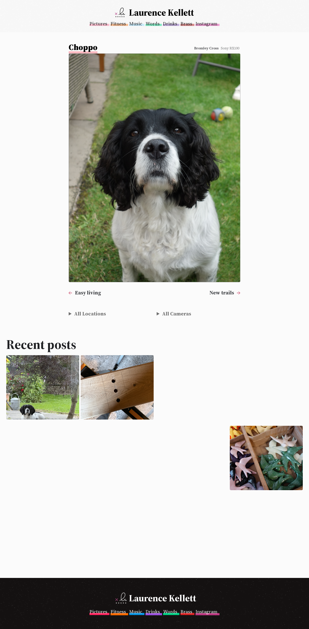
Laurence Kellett (161, 12)
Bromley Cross (206, 48)
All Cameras (176, 313)
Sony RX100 (230, 48)
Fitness (118, 23)
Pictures (98, 23)
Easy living (88, 292)
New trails (221, 292)
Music (135, 23)
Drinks (170, 23)
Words (152, 23)
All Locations (90, 313)
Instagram (206, 23)
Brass (186, 23)
